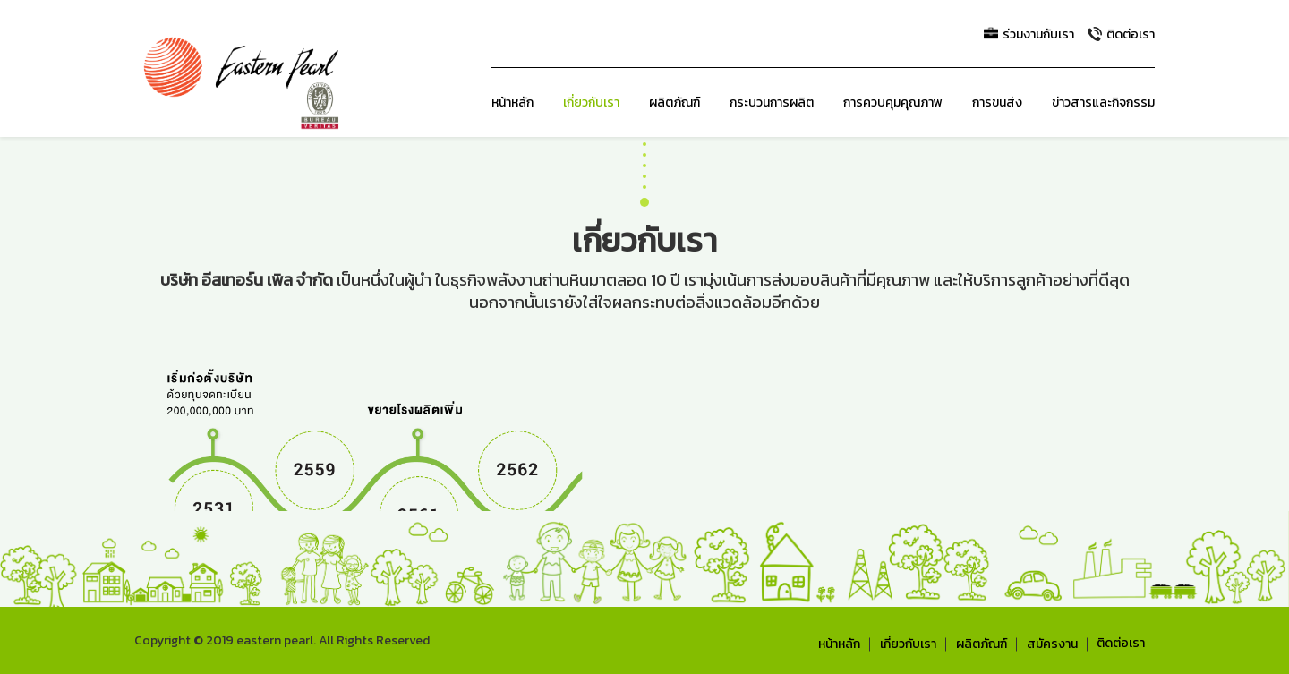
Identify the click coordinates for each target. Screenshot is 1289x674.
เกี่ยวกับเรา (591, 102)
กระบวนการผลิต (772, 102)
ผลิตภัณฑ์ (674, 102)
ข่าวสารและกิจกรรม (1103, 102)
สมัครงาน (1052, 644)
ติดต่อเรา (1121, 643)
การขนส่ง (997, 102)
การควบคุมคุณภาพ (893, 102)
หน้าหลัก (512, 102)
